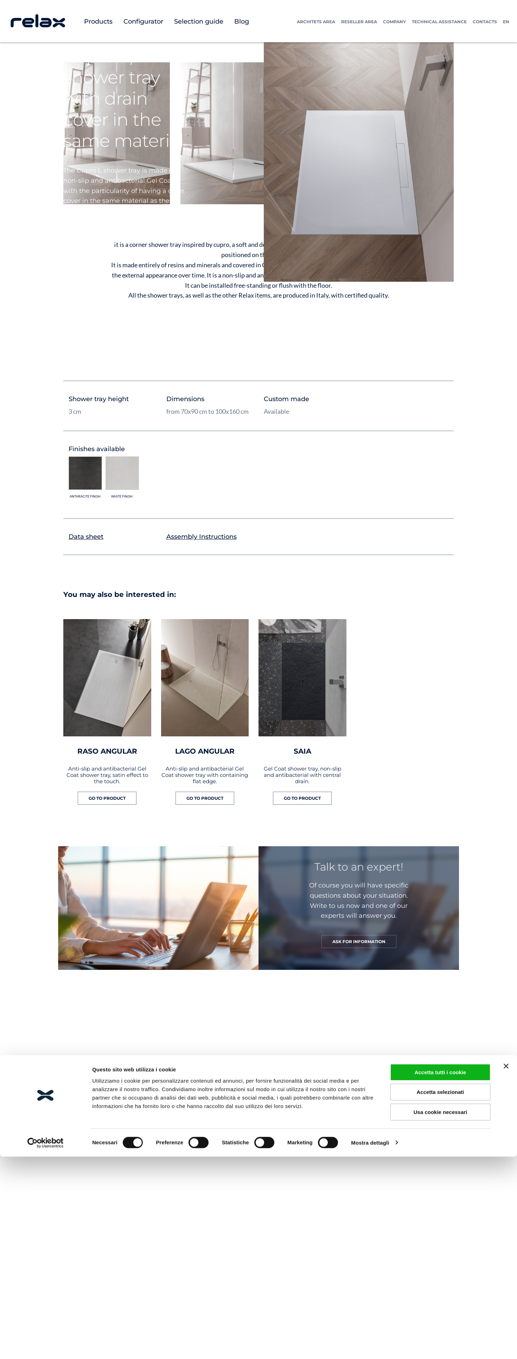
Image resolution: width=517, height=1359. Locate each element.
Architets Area (316, 21)
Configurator (143, 21)
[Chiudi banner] (506, 1267)
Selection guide (198, 21)
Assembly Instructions (201, 537)
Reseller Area (359, 21)
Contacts (485, 21)
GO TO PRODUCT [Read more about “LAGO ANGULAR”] (204, 798)
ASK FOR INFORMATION (358, 941)
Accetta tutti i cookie (440, 1273)
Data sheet (86, 537)
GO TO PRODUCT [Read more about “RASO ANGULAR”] (107, 798)
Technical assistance (439, 21)
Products (98, 21)
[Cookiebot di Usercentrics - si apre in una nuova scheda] (45, 1344)
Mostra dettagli (370, 1344)
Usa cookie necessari (440, 1313)
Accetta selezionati (440, 1293)
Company (394, 21)
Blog (241, 21)
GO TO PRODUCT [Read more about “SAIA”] (302, 798)
